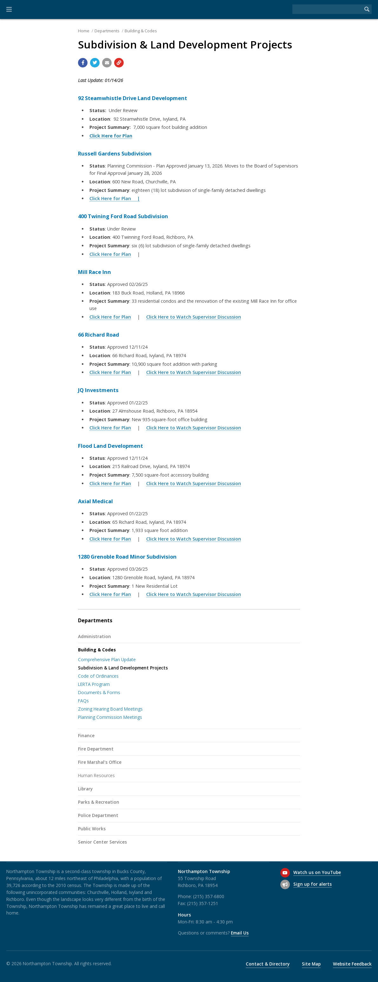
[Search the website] (327, 9)
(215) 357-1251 (202, 903)
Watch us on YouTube (317, 872)
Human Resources (96, 775)
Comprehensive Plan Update (107, 659)
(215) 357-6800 (208, 896)
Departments (107, 31)
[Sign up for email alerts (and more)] (285, 884)
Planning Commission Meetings (110, 717)
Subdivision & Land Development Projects (123, 668)
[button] (9, 9)
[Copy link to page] (119, 62)
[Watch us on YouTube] (285, 872)
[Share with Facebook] (83, 62)
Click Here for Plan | (114, 198)
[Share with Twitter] (95, 62)
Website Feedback (352, 964)
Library (85, 789)
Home (83, 31)
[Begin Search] (367, 9)
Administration (94, 636)
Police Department (98, 815)
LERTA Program (94, 684)
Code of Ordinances (98, 676)
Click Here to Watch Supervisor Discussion (193, 317)
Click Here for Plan (110, 254)
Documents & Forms (99, 692)
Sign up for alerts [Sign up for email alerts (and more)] (312, 884)
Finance (86, 735)
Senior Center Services (102, 842)
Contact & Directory (268, 964)
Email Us (240, 933)
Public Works (92, 829)
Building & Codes (141, 31)
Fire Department (96, 749)
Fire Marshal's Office (99, 762)
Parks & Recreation (98, 802)
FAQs (83, 701)
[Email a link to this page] (107, 62)
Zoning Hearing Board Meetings (110, 709)
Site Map (311, 964)
